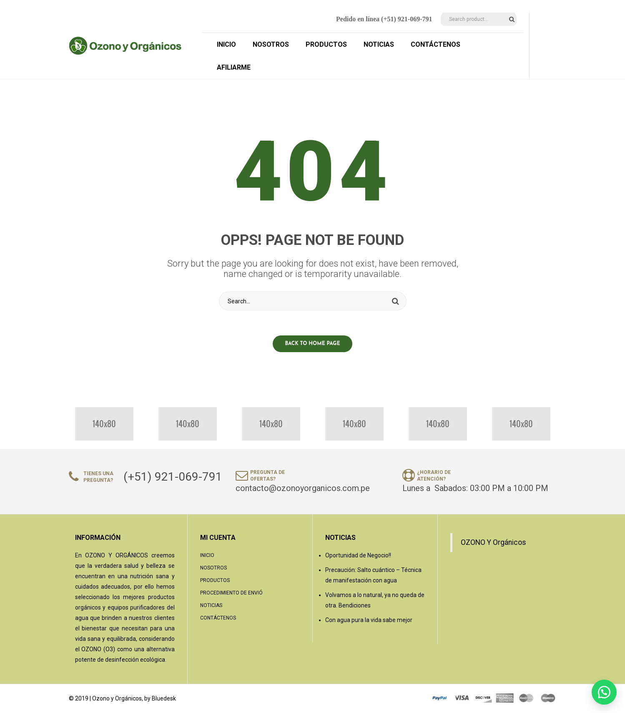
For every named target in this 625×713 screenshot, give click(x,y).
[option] (104, 424)
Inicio (207, 555)
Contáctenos (218, 618)
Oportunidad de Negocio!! (358, 555)
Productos (215, 580)
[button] (604, 692)
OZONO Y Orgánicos (493, 542)
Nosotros (213, 568)
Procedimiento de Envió (231, 593)
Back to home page (312, 343)
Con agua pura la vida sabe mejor (368, 620)
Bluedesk (164, 698)
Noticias (211, 605)
